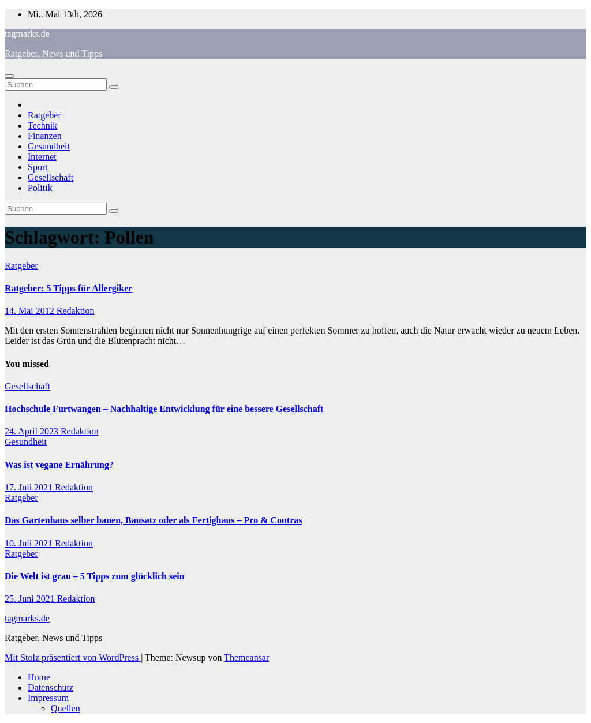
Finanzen (45, 136)
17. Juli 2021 (30, 487)
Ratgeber (44, 115)
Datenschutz (50, 687)
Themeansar (246, 657)
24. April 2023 (33, 431)
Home (39, 677)
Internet (42, 157)
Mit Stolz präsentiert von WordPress (73, 657)
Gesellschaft (50, 177)
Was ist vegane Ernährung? (59, 465)
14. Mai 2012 (31, 311)
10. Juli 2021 (30, 543)
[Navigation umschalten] (9, 76)
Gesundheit (49, 146)
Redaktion (76, 311)
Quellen (65, 708)
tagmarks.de (27, 34)
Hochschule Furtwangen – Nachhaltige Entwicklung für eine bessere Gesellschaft (164, 409)
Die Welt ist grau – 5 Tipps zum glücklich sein (95, 576)
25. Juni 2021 (31, 599)
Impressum (48, 698)
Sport (38, 167)
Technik (42, 125)
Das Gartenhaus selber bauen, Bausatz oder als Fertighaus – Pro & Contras (153, 520)
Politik (40, 188)
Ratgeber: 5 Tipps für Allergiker (68, 288)
